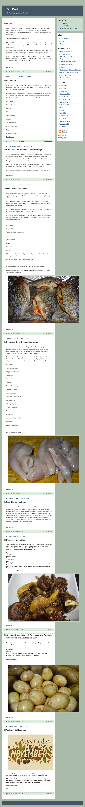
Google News (64, 38)
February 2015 (64, 105)
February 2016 (64, 124)
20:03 (22, 333)
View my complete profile (68, 28)
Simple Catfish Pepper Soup (69, 72)
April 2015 (63, 110)
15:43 (22, 794)
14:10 (22, 71)
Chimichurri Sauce (65, 54)
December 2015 (65, 121)
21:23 (22, 721)
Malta (62, 67)
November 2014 (65, 99)
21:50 (22, 531)
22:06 (22, 629)
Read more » (10, 67)
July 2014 (63, 88)
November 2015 (65, 118)
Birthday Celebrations (66, 78)
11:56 (22, 493)
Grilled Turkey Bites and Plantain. (70, 70)
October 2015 (64, 115)
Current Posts (64, 126)
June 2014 (63, 86)
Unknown (66, 25)
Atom (64, 138)
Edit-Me (62, 41)
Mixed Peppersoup (66, 51)
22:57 (22, 179)
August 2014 (64, 91)
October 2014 (64, 96)
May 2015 (63, 113)
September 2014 (65, 94)
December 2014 (65, 102)
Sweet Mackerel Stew (66, 64)
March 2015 (64, 107)
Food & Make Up (65, 75)
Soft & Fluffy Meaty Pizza (68, 62)
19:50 (22, 141)
